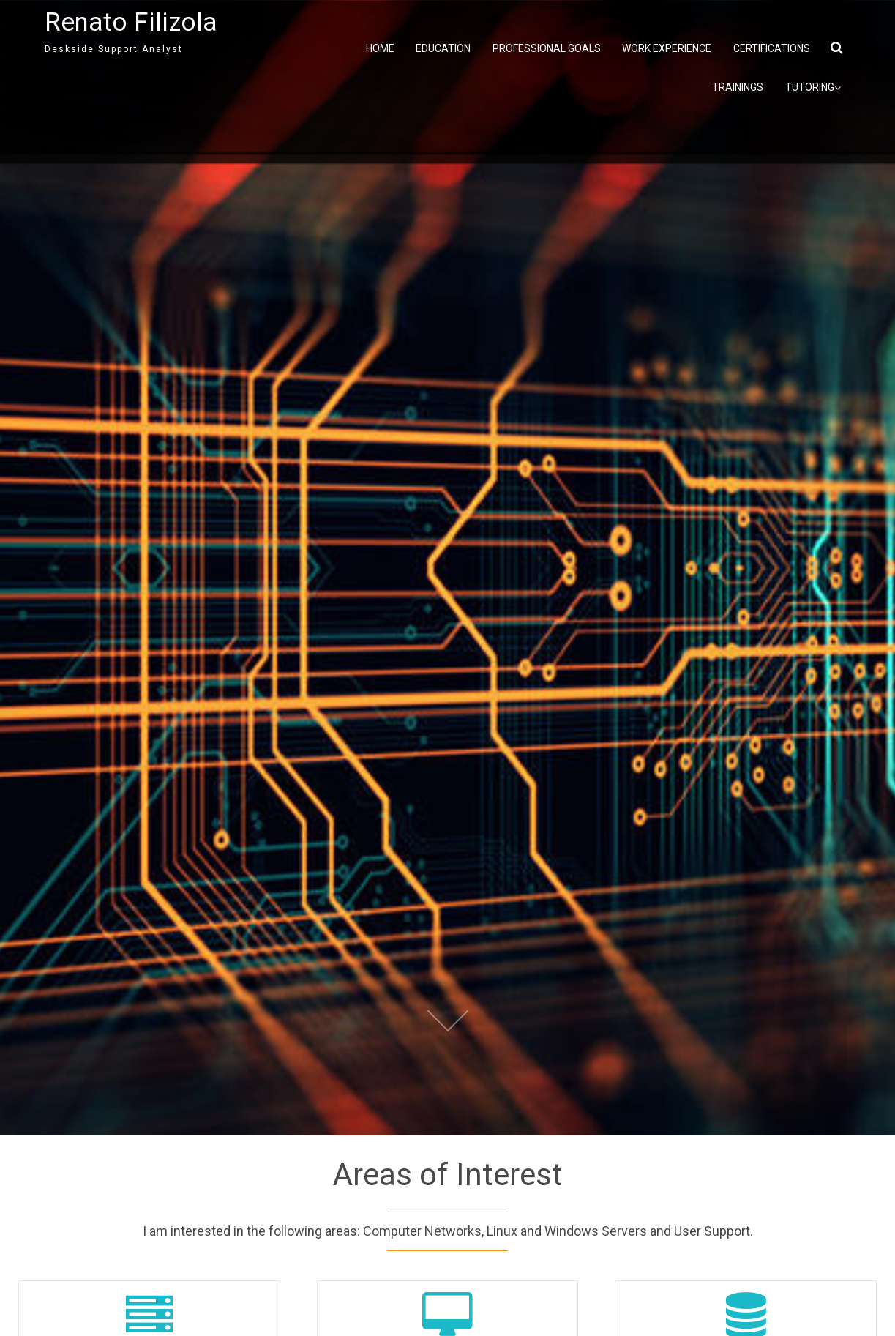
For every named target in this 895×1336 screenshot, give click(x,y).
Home (380, 48)
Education (443, 48)
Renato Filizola (131, 22)
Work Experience (666, 48)
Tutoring (813, 87)
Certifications (771, 48)
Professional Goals (547, 48)
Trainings (737, 87)
